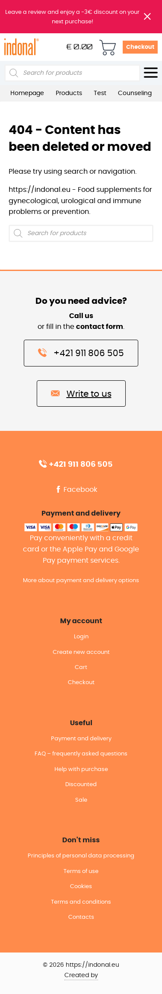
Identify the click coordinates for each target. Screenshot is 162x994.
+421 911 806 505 (81, 352)
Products (69, 93)
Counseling (135, 93)
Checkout (140, 47)
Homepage (27, 93)
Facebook (76, 489)
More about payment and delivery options (81, 580)
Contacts (81, 917)
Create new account (81, 652)
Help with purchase (81, 769)
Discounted (81, 784)
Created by (81, 975)
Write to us (81, 393)
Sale (81, 800)
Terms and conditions (81, 902)
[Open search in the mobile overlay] (72, 73)
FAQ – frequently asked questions (81, 754)
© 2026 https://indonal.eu (81, 965)
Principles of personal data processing (81, 856)
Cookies (81, 886)
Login (81, 637)
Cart (81, 667)
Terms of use (81, 871)
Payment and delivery (81, 739)
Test (100, 93)
